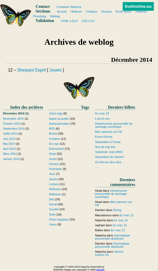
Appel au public (59, 118)
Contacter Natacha (69, 6)
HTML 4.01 (68, 21)
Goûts (53, 159)
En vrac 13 (102, 113)
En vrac (54, 143)
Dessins (106, 11)
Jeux (52, 173)
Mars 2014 (10, 153)
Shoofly (100, 269)
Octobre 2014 (12, 123)
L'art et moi (102, 118)
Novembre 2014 (13, 118)
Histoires (141, 11)
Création (54, 138)
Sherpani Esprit (31, 70)
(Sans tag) (56, 113)
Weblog (55, 16)
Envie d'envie (103, 136)
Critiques (91, 11)
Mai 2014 (9, 143)
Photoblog (39, 16)
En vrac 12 (126, 215)
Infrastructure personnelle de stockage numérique (113, 125)
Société (54, 209)
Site (51, 199)
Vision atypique (59, 219)
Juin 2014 (9, 138)
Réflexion (55, 189)
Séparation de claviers (109, 156)
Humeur (54, 163)
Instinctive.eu (138, 6)
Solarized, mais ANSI (108, 151)
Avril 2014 (9, 148)
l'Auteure (76, 11)
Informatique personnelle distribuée (112, 237)
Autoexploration (59, 123)
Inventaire (55, 168)
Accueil (61, 11)
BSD (52, 128)
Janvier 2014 (11, 159)
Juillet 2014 (10, 133)
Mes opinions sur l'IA (108, 131)
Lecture (54, 184)
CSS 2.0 (87, 21)
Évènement (56, 148)
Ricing (117, 210)
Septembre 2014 (14, 128)
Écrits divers (124, 11)
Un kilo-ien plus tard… (109, 162)
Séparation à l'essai (107, 141)
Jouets (55, 70)
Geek (52, 153)
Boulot (53, 133)
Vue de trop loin (105, 146)
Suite (52, 214)
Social (53, 204)
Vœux (53, 224)
